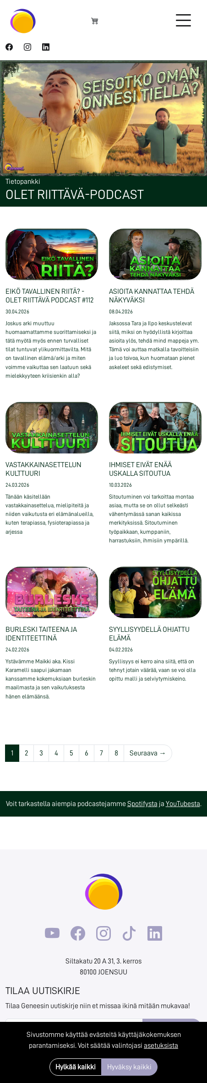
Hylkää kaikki (75, 1067)
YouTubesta (183, 803)
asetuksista (161, 1045)
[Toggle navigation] (183, 21)
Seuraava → (148, 753)
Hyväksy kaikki (129, 1067)
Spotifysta (142, 803)
